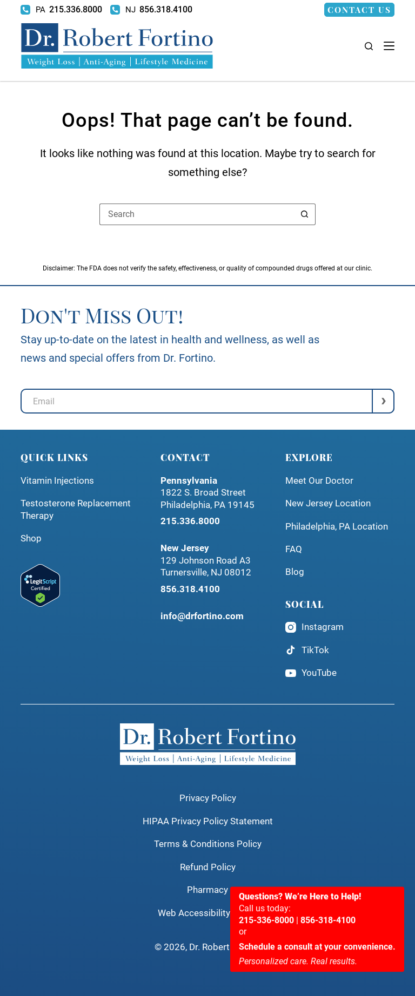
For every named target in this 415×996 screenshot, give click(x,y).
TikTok (307, 650)
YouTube (311, 673)
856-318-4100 (328, 972)
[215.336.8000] (61, 10)
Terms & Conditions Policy (208, 844)
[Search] (369, 46)
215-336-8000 (266, 972)
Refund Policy (208, 867)
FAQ (293, 549)
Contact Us (359, 9)
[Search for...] (196, 214)
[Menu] (389, 45)
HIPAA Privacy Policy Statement (208, 821)
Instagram (314, 627)
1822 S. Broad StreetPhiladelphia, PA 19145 (207, 493)
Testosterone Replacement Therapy (76, 509)
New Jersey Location (328, 503)
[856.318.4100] (151, 10)
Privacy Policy (207, 798)
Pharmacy (207, 890)
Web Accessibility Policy (207, 913)
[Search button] (305, 214)
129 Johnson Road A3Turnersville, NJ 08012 (205, 560)
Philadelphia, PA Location (336, 526)
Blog (294, 572)
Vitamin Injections (57, 481)
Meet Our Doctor (319, 481)
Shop (31, 538)
